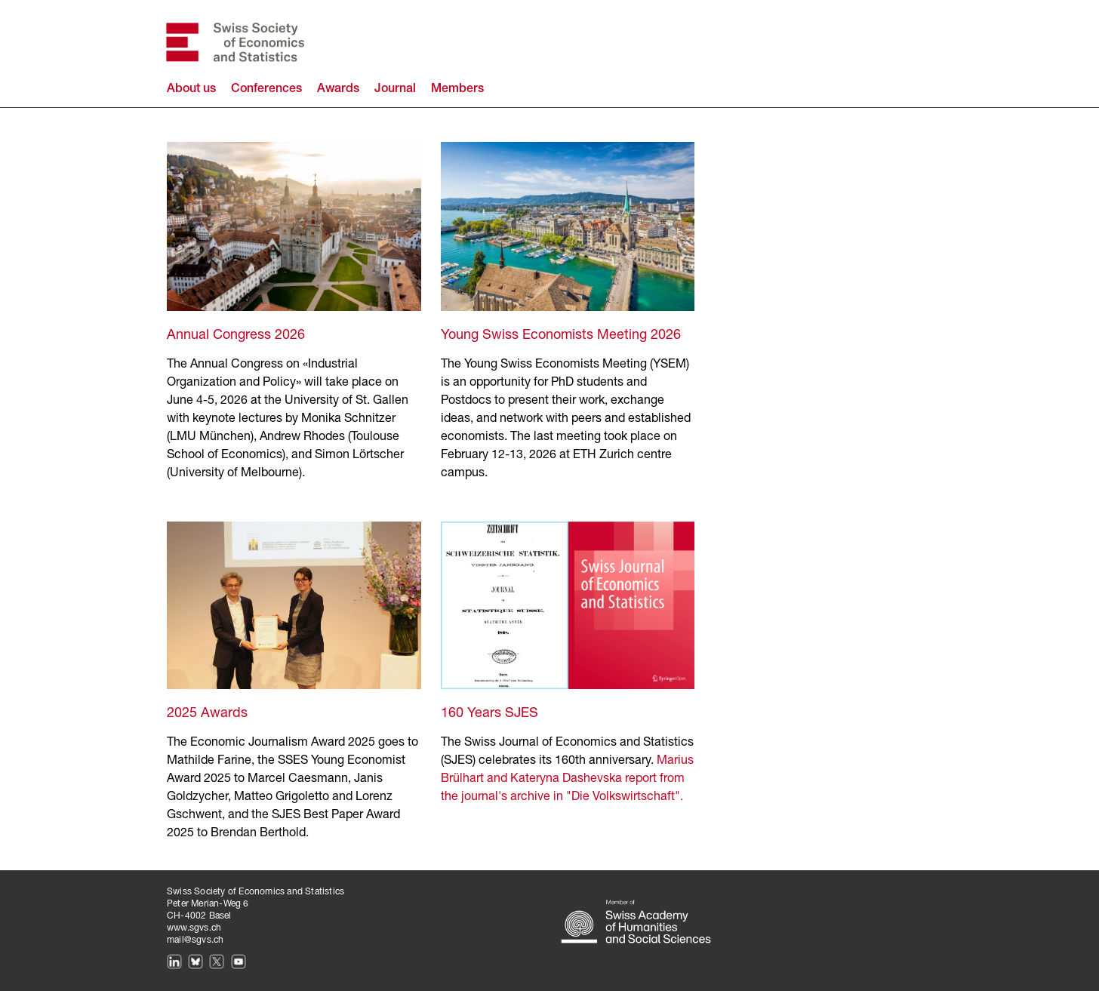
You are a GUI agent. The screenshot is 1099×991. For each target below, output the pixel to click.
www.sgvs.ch (194, 928)
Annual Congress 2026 (236, 335)
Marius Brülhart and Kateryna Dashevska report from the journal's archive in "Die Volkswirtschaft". (567, 779)
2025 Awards (207, 713)
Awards (338, 90)
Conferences (266, 90)
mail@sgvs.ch (195, 940)
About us (191, 90)
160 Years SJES (489, 713)
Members (457, 90)
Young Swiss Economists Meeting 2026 (561, 335)
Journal (395, 90)
